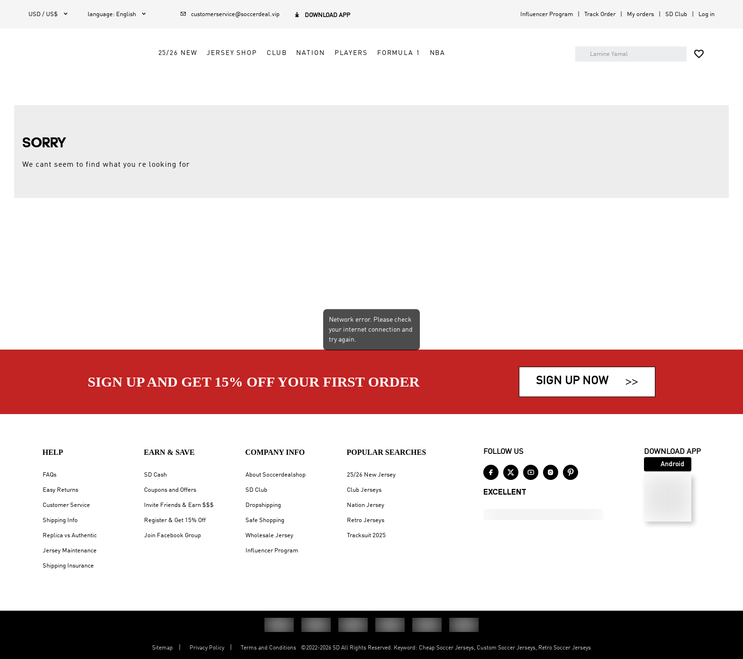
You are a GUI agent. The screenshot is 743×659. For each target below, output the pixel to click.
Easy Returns (60, 490)
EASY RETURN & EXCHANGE (529, 111)
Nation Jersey (365, 505)
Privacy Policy (207, 648)
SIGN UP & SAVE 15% (215, 111)
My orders (640, 14)
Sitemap (162, 648)
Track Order (600, 14)
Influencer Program (546, 14)
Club (357, 79)
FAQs (49, 475)
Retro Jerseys (365, 520)
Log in (706, 14)
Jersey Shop (312, 79)
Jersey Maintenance (70, 551)
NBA (517, 79)
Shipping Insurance (68, 566)
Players (430, 79)
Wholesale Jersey (269, 536)
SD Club (676, 14)
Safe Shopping (264, 520)
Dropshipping (263, 505)
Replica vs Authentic (70, 536)
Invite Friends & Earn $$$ (179, 505)
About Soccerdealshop (275, 475)
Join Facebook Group (172, 536)
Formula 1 (478, 79)
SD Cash (155, 475)
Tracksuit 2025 (366, 536)
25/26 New (257, 79)
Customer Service (66, 505)
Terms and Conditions (268, 648)
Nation (390, 79)
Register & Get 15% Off (175, 520)
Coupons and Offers (170, 490)
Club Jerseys (364, 490)
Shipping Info (60, 520)
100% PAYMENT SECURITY (366, 111)
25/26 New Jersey (371, 475)
